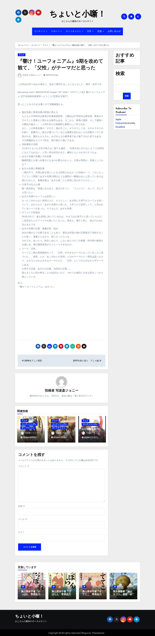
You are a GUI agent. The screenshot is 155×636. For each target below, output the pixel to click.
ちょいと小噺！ (77, 15)
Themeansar (98, 632)
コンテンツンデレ (29, 424)
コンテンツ (40, 31)
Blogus (84, 632)
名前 (21, 505)
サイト (21, 531)
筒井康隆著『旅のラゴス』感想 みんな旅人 (122, 593)
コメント (23, 465)
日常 (89, 31)
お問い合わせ (114, 31)
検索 (127, 96)
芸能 (100, 31)
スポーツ (56, 31)
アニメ (21, 55)
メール (22, 518)
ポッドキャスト (74, 31)
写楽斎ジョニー (35, 75)
